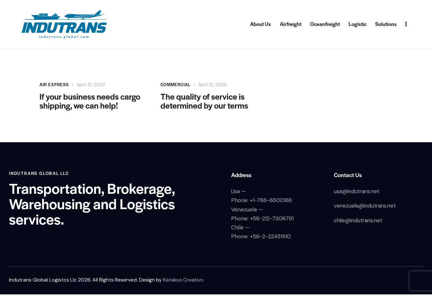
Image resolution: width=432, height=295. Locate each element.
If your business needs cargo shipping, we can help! (90, 101)
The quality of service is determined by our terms (204, 101)
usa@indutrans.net (357, 191)
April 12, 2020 (212, 84)
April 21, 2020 (91, 84)
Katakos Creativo (183, 280)
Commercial (175, 84)
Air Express (54, 84)
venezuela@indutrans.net (366, 206)
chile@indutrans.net (359, 220)
